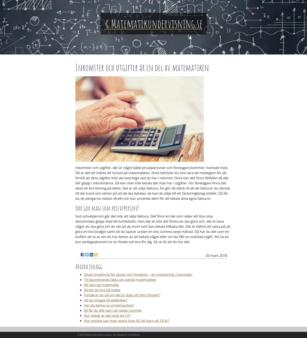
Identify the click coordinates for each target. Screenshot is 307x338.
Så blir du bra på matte (102, 290)
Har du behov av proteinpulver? (109, 305)
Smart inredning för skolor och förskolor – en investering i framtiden (138, 274)
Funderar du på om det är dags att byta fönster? (122, 295)
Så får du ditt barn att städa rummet (113, 310)
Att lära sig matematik (101, 284)
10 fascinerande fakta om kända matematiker (120, 279)
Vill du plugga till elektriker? (105, 300)
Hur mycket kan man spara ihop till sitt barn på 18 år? (126, 320)
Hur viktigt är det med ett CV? (107, 315)
